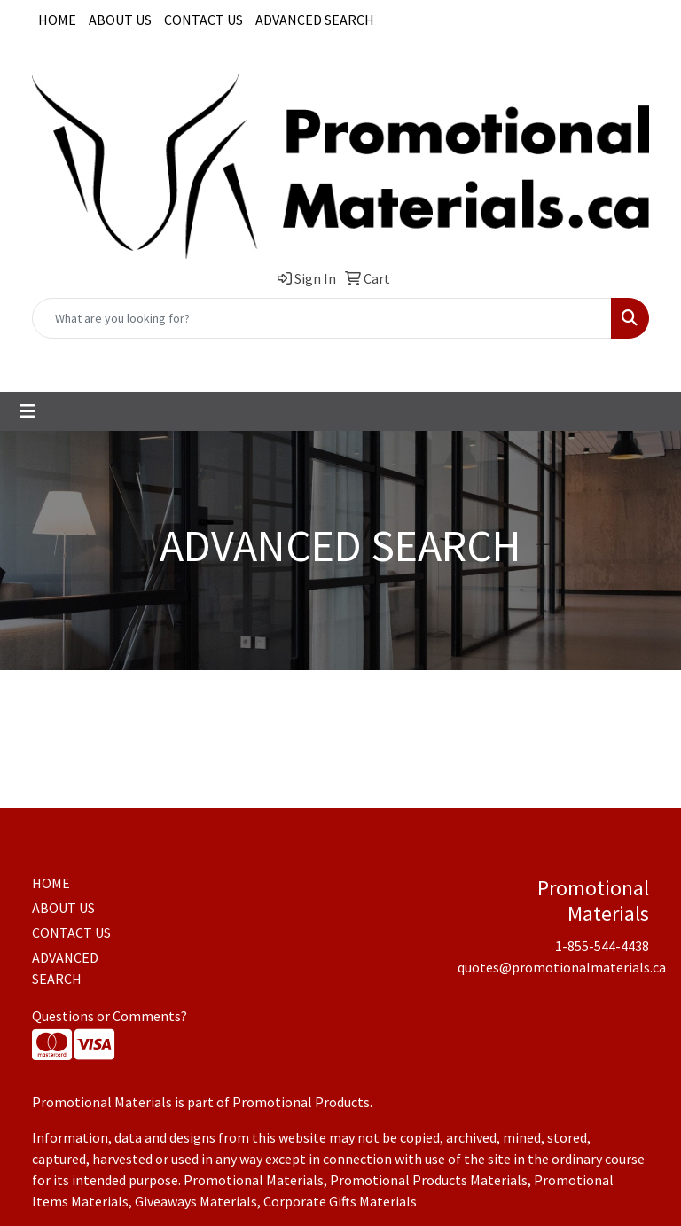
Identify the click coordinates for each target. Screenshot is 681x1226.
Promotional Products (301, 1102)
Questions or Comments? (109, 1016)
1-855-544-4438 (235, 358)
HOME (57, 19)
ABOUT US (120, 19)
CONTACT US (203, 19)
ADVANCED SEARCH (314, 19)
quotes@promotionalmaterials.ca (398, 358)
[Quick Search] (322, 318)
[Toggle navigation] (27, 411)
